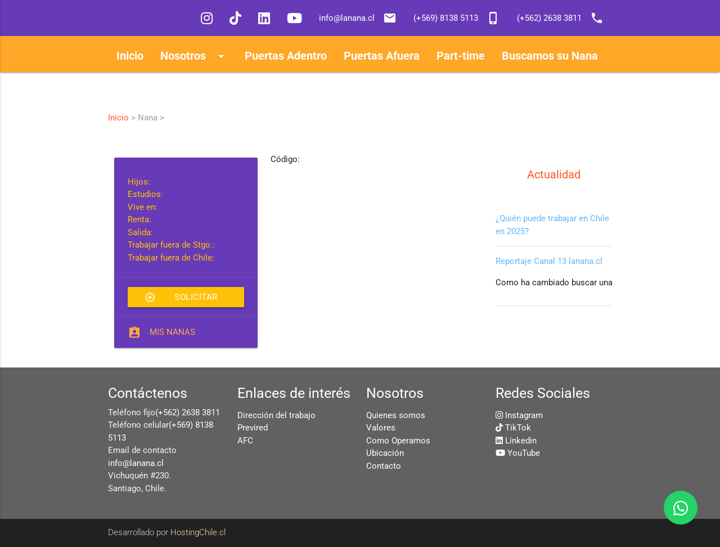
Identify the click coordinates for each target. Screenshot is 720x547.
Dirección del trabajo (276, 415)
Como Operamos (398, 441)
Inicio (118, 118)
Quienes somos (395, 415)
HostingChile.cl (198, 532)
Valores (380, 428)
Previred (252, 428)
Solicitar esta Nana (181, 297)
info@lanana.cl (136, 463)
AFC (245, 441)
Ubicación (385, 453)
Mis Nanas (172, 332)
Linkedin (521, 441)
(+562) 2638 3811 (187, 412)
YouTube (523, 453)
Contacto (383, 466)
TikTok (518, 428)
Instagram (524, 415)
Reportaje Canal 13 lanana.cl (549, 261)
